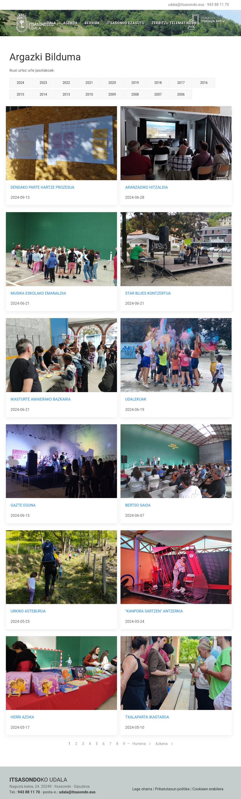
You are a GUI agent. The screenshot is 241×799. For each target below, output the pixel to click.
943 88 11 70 (218, 4)
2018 (158, 83)
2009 (112, 94)
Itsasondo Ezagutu (126, 23)
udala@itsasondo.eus (186, 4)
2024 (20, 83)
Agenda (70, 23)
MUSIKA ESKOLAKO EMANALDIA (38, 293)
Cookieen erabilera (207, 789)
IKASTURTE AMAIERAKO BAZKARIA (41, 399)
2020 (112, 83)
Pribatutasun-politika (172, 789)
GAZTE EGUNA (23, 505)
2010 (89, 94)
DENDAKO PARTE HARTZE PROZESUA (42, 187)
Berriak (92, 23)
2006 (181, 94)
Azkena (164, 743)
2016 (204, 83)
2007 (158, 94)
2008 (135, 94)
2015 (20, 94)
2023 (43, 83)
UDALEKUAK (135, 399)
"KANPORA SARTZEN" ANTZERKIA (154, 611)
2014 (43, 94)
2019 (135, 83)
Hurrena (141, 743)
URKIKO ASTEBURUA (28, 611)
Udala (50, 23)
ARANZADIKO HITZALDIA (146, 187)
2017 (181, 83)
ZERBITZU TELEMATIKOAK (174, 23)
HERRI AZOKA (22, 717)
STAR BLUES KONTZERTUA (148, 293)
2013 (66, 94)
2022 (66, 83)
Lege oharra (142, 789)
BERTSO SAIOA (138, 505)
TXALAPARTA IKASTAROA (147, 717)
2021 (89, 83)
